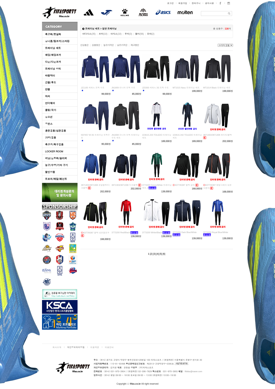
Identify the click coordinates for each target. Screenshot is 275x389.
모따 (150, 34)
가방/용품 (50, 137)
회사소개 (57, 347)
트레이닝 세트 (53, 48)
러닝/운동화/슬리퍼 (56, 158)
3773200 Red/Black (121, 232)
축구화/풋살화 (53, 34)
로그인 (170, 3)
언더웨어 (50, 103)
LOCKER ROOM (54, 151)
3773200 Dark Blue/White (185, 232)
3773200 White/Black (152, 232)
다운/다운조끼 (53, 62)
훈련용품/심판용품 (55, 130)
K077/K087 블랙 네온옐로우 (95, 233)
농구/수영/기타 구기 (56, 165)
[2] (151, 254)
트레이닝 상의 (53, 68)
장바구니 (196, 3)
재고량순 (135, 45)
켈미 (139, 34)
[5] (160, 254)
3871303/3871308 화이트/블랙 (217, 135)
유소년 (49, 117)
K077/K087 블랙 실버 (184, 185)
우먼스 (49, 124)
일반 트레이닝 (109, 28)
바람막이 (50, 75)
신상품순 (84, 45)
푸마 (128, 34)
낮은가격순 (122, 45)
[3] (154, 254)
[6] (164, 254)
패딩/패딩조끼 (53, 55)
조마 (103, 34)
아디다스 (88, 34)
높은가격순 (108, 45)
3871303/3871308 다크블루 (125, 185)
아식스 (116, 34)
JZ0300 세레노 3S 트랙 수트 (155, 87)
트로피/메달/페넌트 (56, 179)
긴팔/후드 (50, 82)
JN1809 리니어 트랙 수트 (123, 87)
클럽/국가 (50, 110)
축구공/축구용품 (54, 144)
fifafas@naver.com (193, 371)
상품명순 (96, 45)
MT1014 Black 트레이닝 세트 (216, 87)
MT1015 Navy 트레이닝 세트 (186, 87)
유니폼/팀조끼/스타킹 (57, 41)
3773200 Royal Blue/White (215, 232)
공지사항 (209, 3)
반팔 (47, 89)
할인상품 (50, 172)
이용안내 (109, 347)
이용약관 (94, 347)
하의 (47, 96)
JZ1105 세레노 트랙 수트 (92, 87)
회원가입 (182, 3)
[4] (157, 254)
